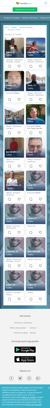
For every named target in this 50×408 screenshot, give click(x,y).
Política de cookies (21, 333)
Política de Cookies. (29, 397)
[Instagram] (29, 378)
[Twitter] (20, 378)
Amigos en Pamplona (12, 18)
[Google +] (38, 378)
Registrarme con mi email (25, 9)
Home (7, 27)
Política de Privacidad (33, 405)
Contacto (32, 328)
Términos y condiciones (23, 323)
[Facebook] (11, 378)
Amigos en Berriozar (30, 18)
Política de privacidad (18, 328)
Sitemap (33, 333)
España (14, 27)
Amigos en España (26, 27)
